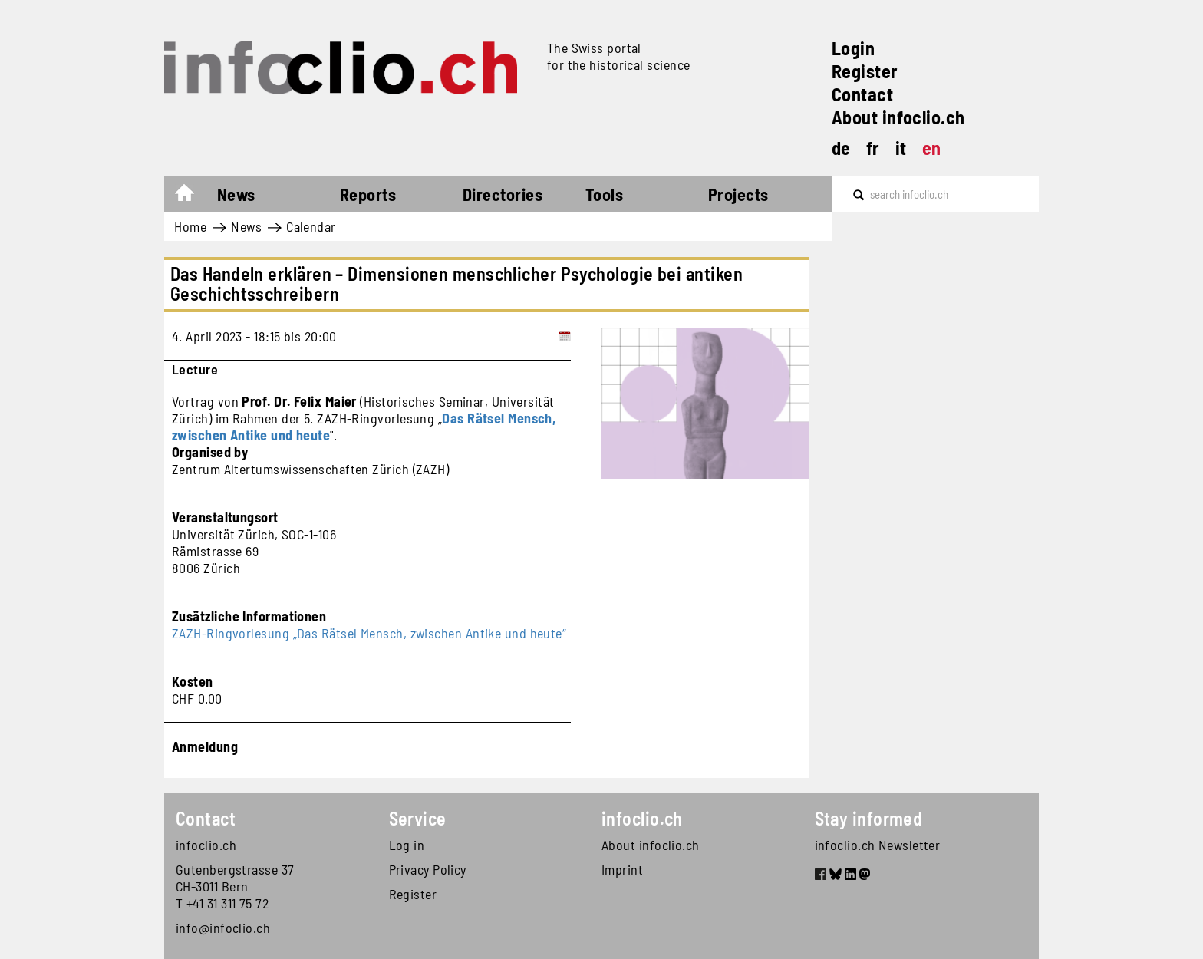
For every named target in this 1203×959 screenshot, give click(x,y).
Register (865, 71)
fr (873, 148)
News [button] (236, 194)
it (901, 148)
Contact (862, 94)
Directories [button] (502, 194)
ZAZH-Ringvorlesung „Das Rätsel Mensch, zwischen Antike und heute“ (369, 633)
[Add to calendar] (565, 336)
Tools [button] (604, 194)
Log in (407, 844)
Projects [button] (738, 194)
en (931, 148)
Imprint (622, 869)
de (841, 148)
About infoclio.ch (898, 117)
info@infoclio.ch (223, 927)
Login (853, 48)
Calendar (311, 226)
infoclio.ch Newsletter (878, 844)
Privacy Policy (427, 869)
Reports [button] (368, 194)
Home (192, 196)
